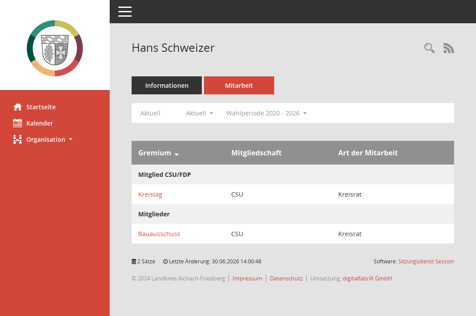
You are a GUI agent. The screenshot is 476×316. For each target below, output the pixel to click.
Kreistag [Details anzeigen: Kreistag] (150, 194)
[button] (55, 139)
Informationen (167, 85)
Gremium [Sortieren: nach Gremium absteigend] (154, 153)
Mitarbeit (239, 85)
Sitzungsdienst (426, 261)
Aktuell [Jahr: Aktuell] (150, 113)
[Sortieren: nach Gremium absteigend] (177, 153)
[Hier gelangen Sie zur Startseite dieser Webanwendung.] (55, 48)
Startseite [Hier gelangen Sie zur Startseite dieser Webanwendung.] (34, 106)
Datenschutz (286, 278)
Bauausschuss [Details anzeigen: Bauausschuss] (159, 234)
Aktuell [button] (199, 113)
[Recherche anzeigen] (429, 48)
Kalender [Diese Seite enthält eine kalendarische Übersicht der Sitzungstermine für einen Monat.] (33, 122)
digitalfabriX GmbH (367, 278)
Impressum (247, 278)
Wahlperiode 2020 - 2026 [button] (266, 113)
